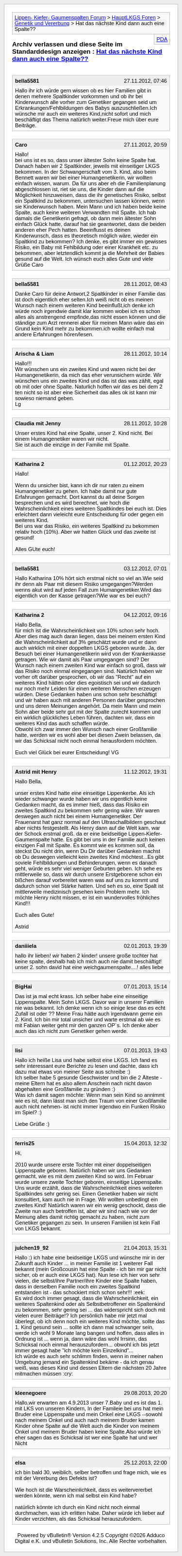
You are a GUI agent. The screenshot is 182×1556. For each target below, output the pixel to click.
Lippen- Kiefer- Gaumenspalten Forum (60, 17)
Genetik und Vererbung (42, 23)
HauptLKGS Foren (134, 17)
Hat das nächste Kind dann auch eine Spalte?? (87, 55)
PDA (161, 39)
